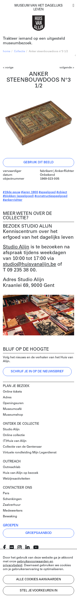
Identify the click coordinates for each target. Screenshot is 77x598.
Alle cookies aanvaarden (38, 579)
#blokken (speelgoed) (18, 196)
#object (61, 192)
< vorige (8, 67)
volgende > (67, 67)
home (6, 51)
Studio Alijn (16, 247)
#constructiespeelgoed (51, 196)
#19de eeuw (11, 192)
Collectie (19, 51)
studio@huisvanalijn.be (29, 264)
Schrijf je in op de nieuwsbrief (37, 371)
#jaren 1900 (29, 192)
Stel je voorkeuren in (38, 590)
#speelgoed (47, 192)
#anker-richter (12, 200)
